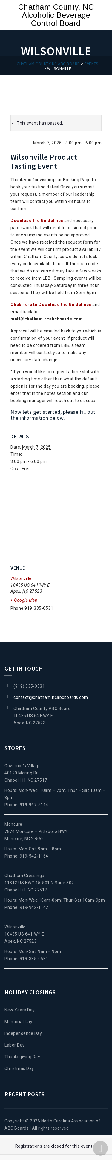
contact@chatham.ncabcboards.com (50, 697)
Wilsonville (21, 578)
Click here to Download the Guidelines (50, 304)
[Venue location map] (56, 518)
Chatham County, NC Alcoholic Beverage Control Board (56, 15)
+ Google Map (23, 600)
